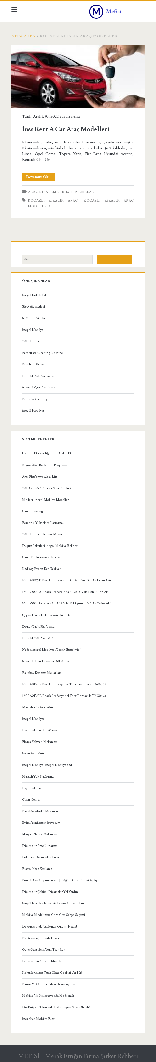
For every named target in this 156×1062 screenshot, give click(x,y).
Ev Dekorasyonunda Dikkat (41, 938)
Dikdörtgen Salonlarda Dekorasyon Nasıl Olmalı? (56, 1007)
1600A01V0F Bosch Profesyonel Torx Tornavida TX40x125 (64, 684)
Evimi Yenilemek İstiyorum (41, 823)
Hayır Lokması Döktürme (40, 730)
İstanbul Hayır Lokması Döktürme (45, 661)
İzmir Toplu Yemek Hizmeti (41, 557)
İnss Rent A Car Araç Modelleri (77, 76)
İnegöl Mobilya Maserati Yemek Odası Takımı (54, 903)
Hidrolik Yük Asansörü (38, 376)
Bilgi (67, 192)
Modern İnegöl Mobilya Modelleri (46, 500)
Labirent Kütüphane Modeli (41, 961)
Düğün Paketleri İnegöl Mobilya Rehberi (50, 546)
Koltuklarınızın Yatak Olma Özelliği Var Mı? (52, 973)
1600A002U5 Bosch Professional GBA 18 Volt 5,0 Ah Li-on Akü (66, 580)
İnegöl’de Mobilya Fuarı (39, 1019)
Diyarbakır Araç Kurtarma (39, 846)
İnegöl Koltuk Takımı (36, 295)
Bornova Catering (34, 399)
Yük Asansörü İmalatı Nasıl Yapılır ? (46, 488)
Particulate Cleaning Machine (42, 353)
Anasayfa (23, 36)
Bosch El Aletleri (33, 364)
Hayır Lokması (32, 788)
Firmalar (84, 192)
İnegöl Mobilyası (33, 410)
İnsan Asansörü (33, 753)
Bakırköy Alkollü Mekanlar (40, 811)
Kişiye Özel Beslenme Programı (44, 465)
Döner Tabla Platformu (38, 627)
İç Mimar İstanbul (34, 318)
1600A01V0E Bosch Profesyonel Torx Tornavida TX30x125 (64, 696)
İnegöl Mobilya (32, 330)
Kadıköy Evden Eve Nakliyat (41, 569)
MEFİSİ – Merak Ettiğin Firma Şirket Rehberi (78, 1056)
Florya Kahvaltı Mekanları (39, 742)
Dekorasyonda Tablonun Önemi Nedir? (49, 927)
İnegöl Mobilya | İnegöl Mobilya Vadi (47, 765)
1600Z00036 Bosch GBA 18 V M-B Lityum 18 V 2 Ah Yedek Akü (66, 603)
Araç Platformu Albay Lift (39, 477)
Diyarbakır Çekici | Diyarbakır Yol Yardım (50, 892)
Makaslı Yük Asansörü (37, 707)
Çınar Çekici (31, 800)
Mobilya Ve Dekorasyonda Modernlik (48, 996)
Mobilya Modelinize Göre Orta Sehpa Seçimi (53, 915)
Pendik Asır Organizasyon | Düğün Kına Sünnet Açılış (59, 880)
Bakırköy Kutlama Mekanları (41, 673)
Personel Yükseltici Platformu (43, 523)
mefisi (75, 116)
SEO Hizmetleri (33, 307)
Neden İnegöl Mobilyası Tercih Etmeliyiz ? (52, 650)
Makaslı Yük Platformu (38, 777)
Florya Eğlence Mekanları (39, 834)
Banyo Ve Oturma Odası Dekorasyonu (48, 984)
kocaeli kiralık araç (53, 201)
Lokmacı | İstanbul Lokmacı (41, 857)
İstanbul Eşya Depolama (38, 387)
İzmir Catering (32, 511)
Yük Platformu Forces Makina (42, 534)
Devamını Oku (40, 177)
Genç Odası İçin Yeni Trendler (43, 950)
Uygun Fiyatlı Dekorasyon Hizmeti (46, 615)
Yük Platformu (32, 341)
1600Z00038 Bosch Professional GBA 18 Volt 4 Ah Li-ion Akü (66, 592)
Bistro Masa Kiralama (37, 869)
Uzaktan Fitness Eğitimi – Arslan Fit (47, 453)
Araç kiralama (43, 192)
